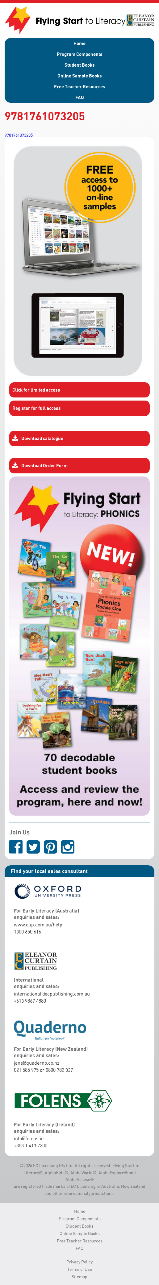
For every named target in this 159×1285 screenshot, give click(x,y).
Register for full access (36, 408)
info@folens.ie (29, 1138)
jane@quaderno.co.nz (36, 1063)
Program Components (80, 54)
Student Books (80, 65)
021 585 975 (26, 1070)
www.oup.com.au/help (38, 924)
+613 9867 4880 (30, 1001)
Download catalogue (37, 438)
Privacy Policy (79, 1261)
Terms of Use (79, 1269)
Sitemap (79, 1276)
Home (79, 43)
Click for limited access (36, 390)
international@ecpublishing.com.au (52, 994)
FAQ (79, 97)
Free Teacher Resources (79, 86)
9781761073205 (19, 135)
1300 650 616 (27, 932)
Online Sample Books (79, 75)
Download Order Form (40, 466)
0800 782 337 (59, 1070)
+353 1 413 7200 (30, 1145)
